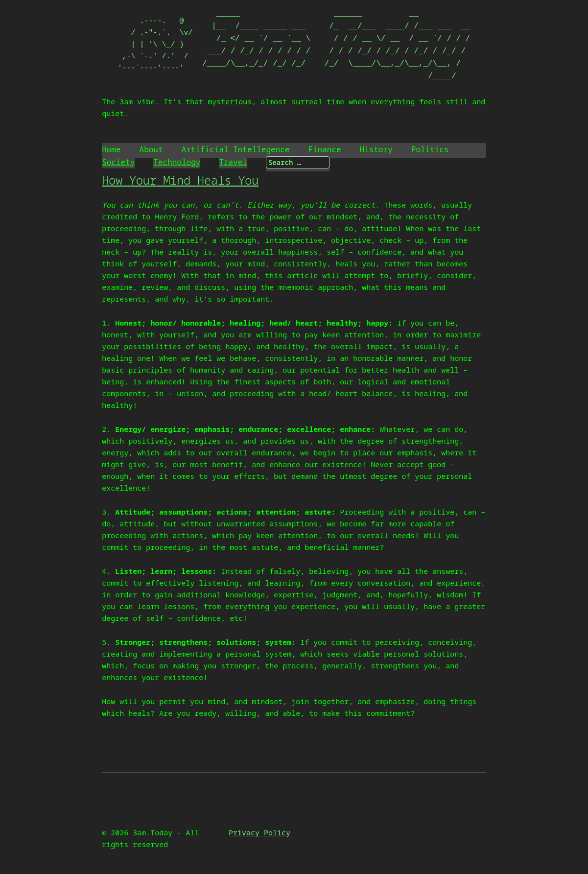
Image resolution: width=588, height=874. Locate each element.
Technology (176, 162)
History (376, 149)
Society (118, 162)
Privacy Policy (259, 832)
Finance (324, 149)
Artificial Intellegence (236, 149)
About (151, 149)
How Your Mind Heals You (180, 180)
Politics (430, 149)
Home (111, 149)
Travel (233, 162)
